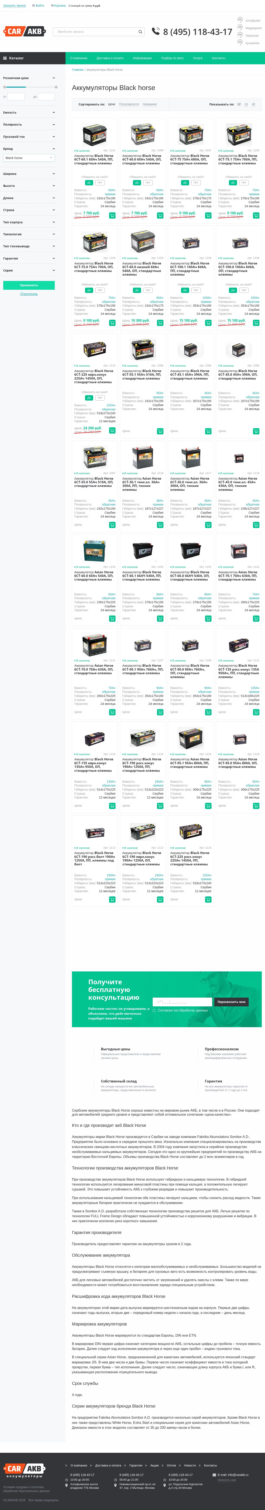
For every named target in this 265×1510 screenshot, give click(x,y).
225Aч (111, 405)
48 (253, 104)
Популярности (129, 104)
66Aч (159, 594)
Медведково (250, 28)
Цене (111, 104)
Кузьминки (248, 43)
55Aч (159, 393)
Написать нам (227, 1476)
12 (239, 104)
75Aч (207, 190)
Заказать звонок (14, 5)
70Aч (255, 594)
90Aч (159, 688)
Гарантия (135, 1462)
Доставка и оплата (110, 58)
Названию (150, 104)
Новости (190, 1462)
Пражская (248, 35)
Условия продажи (15, 1484)
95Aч (207, 781)
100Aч (207, 297)
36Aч (159, 500)
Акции (154, 1462)
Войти (40, 5)
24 (246, 104)
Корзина (59, 5)
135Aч (255, 688)
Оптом (171, 1462)
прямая (110, 194)
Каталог (13, 58)
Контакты (218, 58)
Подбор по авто (172, 58)
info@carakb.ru (238, 1472)
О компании (78, 58)
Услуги (198, 58)
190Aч (159, 781)
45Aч (207, 393)
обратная (156, 194)
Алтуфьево (249, 20)
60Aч (111, 190)
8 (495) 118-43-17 (197, 32)
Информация (142, 58)
